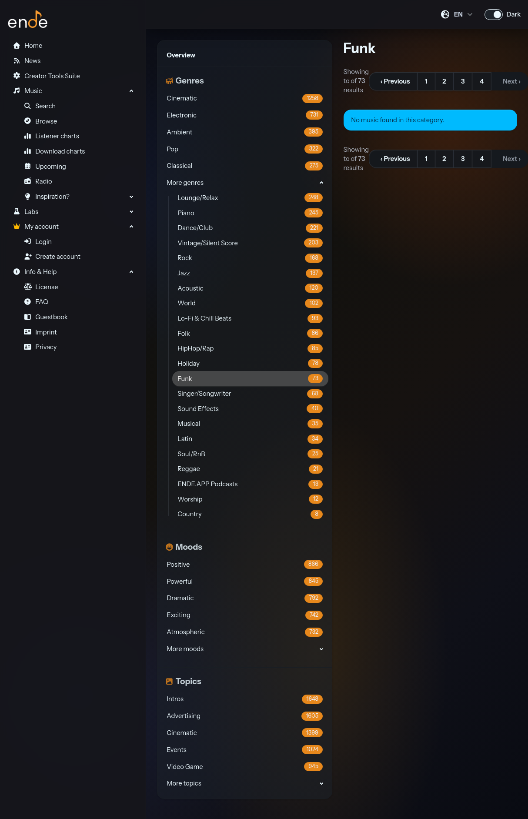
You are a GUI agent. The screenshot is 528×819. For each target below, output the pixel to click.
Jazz (250, 273)
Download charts (54, 151)
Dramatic (245, 598)
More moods (185, 649)
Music (27, 91)
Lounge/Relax (250, 197)
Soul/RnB (250, 453)
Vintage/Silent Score (250, 242)
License (41, 287)
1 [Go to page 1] (426, 81)
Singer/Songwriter (250, 393)
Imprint (40, 332)
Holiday (250, 363)
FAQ (36, 302)
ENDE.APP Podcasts (250, 484)
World (250, 303)
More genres (185, 183)
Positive (245, 564)
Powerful (245, 581)
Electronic (245, 115)
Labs (25, 212)
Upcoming (45, 166)
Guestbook (46, 317)
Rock (250, 258)
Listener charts (51, 136)
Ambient (245, 132)
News (26, 61)
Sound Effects (250, 408)
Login (38, 242)
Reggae (250, 469)
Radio (38, 181)
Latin (250, 439)
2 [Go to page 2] (444, 81)
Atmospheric (245, 632)
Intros (245, 699)
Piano (250, 212)
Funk (250, 378)
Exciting (245, 615)
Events (245, 749)
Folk (250, 333)
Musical (250, 423)
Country (250, 514)
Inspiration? (47, 197)
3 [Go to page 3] (463, 81)
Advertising (245, 716)
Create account (52, 257)
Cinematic (245, 98)
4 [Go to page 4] (482, 81)
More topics (184, 783)
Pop (245, 149)
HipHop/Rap (250, 348)
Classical (245, 165)
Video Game (245, 766)
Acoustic (250, 288)
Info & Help (35, 272)
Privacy (40, 347)
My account (35, 227)
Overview (181, 55)
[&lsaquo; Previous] (393, 81)
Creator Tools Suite (46, 76)
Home (27, 46)
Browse (40, 121)
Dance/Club (250, 228)
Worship (250, 499)
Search (40, 106)
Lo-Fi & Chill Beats (250, 318)
